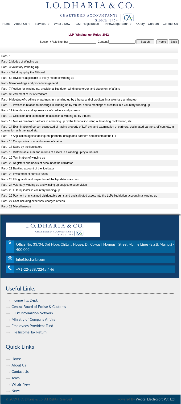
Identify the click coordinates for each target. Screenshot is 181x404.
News (16, 384)
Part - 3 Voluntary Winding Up (20, 67)
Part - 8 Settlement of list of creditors (24, 94)
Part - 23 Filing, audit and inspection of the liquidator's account (40, 179)
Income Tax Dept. (25, 293)
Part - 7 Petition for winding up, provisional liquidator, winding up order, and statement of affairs (60, 88)
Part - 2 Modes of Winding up (19, 61)
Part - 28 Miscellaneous (16, 206)
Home (6, 23)
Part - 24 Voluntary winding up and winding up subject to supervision (44, 184)
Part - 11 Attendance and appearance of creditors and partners (40, 110)
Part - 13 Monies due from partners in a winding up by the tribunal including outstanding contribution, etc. (66, 121)
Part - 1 (6, 56)
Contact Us (170, 23)
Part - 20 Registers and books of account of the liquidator (37, 163)
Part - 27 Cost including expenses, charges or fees (33, 201)
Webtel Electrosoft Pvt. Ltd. (155, 399)
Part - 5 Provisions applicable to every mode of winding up (37, 78)
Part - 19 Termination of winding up (23, 157)
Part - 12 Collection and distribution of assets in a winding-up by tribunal (46, 116)
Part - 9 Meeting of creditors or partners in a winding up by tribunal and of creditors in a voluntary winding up (68, 99)
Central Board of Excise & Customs (39, 300)
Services (41, 23)
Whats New (21, 377)
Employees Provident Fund (32, 319)
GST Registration (87, 23)
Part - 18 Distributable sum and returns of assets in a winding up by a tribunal (49, 152)
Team (16, 371)
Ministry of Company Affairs (33, 312)
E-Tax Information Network (32, 306)
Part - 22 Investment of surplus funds (24, 174)
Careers (153, 23)
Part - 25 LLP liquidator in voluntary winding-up (30, 190)
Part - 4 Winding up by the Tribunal (23, 72)
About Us (22, 23)
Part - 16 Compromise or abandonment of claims (31, 141)
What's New (62, 23)
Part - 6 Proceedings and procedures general (29, 83)
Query (140, 23)
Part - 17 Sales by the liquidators (21, 146)
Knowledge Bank (118, 23)
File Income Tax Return (29, 325)
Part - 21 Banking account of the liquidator (27, 168)
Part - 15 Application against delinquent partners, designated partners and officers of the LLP (59, 136)
